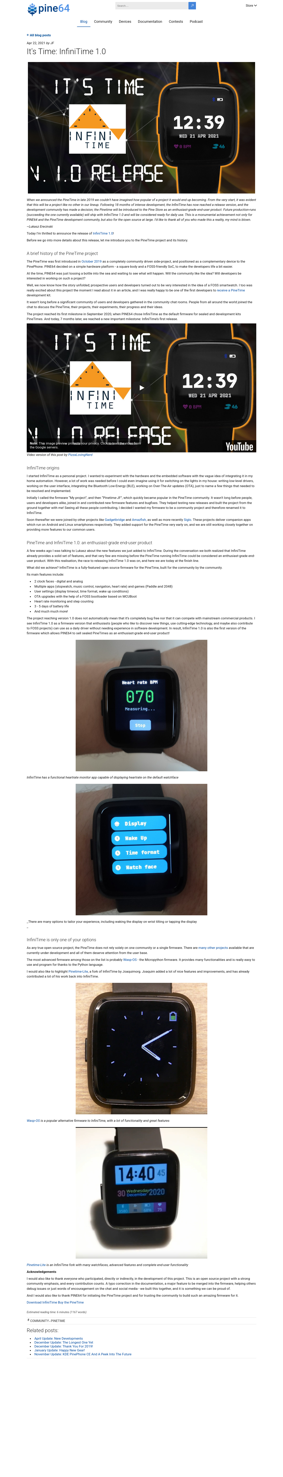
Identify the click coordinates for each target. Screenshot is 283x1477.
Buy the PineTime (71, 1302)
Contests (176, 21)
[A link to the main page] (62, 9)
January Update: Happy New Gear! (59, 1350)
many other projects (213, 948)
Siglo (187, 520)
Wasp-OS (130, 960)
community (39, 1321)
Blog (83, 21)
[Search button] (192, 5)
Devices (125, 21)
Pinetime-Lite (78, 971)
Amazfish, (139, 520)
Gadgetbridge (115, 520)
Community (103, 21)
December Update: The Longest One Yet (63, 1342)
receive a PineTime (231, 290)
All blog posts (39, 35)
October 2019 (92, 261)
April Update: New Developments (58, 1338)
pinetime (58, 1321)
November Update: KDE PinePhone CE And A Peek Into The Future (82, 1354)
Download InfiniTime (42, 1302)
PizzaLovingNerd (80, 455)
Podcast (196, 21)
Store (251, 5)
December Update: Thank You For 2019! (63, 1346)
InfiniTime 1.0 (103, 233)
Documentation (150, 21)
